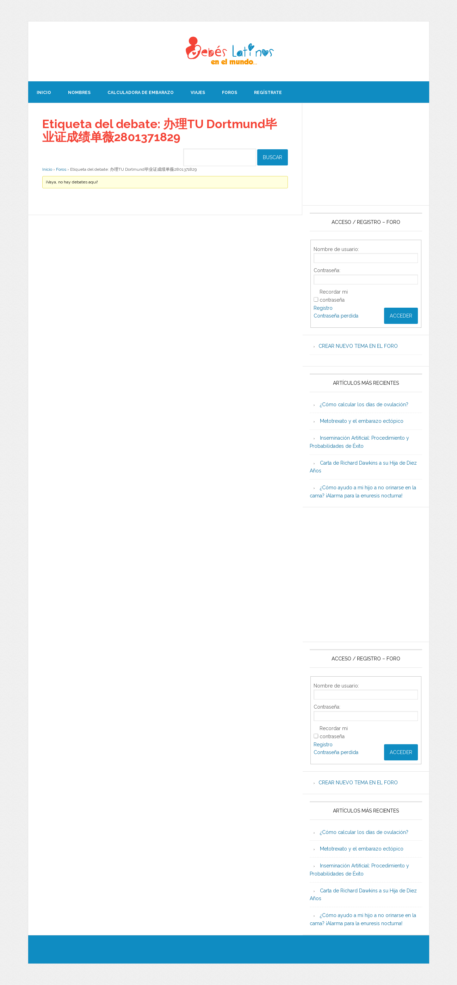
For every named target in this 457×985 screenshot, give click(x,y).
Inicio (47, 169)
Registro (323, 308)
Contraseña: (327, 270)
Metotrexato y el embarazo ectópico (361, 421)
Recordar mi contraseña (334, 296)
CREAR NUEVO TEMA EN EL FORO (358, 346)
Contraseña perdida (336, 316)
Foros (61, 169)
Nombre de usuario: (336, 249)
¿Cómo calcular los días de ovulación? (364, 404)
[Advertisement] (366, 154)
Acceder (401, 316)
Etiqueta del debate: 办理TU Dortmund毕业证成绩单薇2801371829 (160, 130)
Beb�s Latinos (228, 51)
